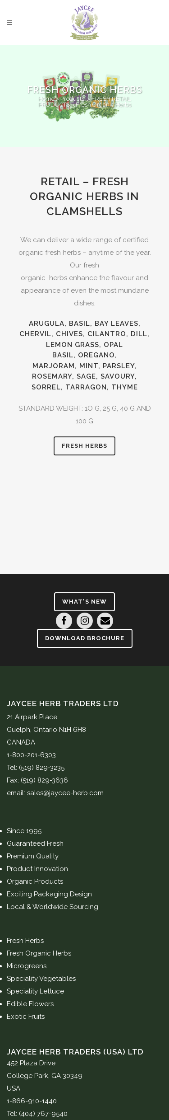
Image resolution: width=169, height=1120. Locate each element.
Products (72, 98)
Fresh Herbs (84, 445)
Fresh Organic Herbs (39, 953)
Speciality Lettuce (35, 991)
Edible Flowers (30, 1004)
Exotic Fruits (26, 1016)
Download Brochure (84, 638)
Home (46, 98)
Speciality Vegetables (41, 979)
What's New (84, 601)
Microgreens (26, 966)
